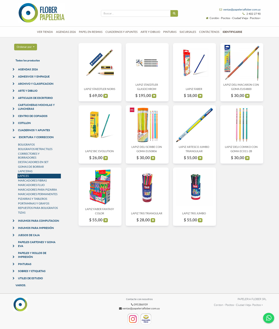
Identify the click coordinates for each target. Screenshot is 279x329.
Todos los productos (28, 60)
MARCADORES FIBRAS (32, 180)
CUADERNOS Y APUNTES (34, 130)
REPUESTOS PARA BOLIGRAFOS (38, 207)
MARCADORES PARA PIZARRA (37, 189)
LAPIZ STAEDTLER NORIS (99, 89)
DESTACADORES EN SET (33, 162)
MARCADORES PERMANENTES (37, 194)
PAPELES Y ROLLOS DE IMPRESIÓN (32, 254)
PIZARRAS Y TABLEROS (32, 198)
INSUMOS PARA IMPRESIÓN (36, 228)
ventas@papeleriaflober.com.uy (242, 9)
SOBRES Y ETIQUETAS (32, 271)
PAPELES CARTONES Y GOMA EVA (36, 244)
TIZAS (21, 212)
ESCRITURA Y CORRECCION (36, 137)
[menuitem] (44, 32)
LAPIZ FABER (194, 89)
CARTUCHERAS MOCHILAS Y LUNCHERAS (36, 106)
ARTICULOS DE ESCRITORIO (35, 97)
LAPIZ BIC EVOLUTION (99, 151)
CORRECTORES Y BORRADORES (29, 155)
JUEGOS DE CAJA (29, 235)
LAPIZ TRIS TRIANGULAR (146, 213)
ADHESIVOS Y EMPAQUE (34, 76)
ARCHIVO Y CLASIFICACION (36, 83)
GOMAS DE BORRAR (31, 166)
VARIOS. (21, 285)
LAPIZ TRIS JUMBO (194, 213)
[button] (25, 47)
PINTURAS (24, 264)
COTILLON (24, 123)
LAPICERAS (25, 171)
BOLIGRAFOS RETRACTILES (35, 149)
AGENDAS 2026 (28, 69)
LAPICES (23, 175)
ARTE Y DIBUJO (27, 90)
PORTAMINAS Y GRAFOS (33, 203)
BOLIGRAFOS (26, 144)
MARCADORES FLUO (31, 185)
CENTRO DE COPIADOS (33, 116)
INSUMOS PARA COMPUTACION (38, 220)
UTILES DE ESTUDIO (30, 278)
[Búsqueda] (174, 13)
